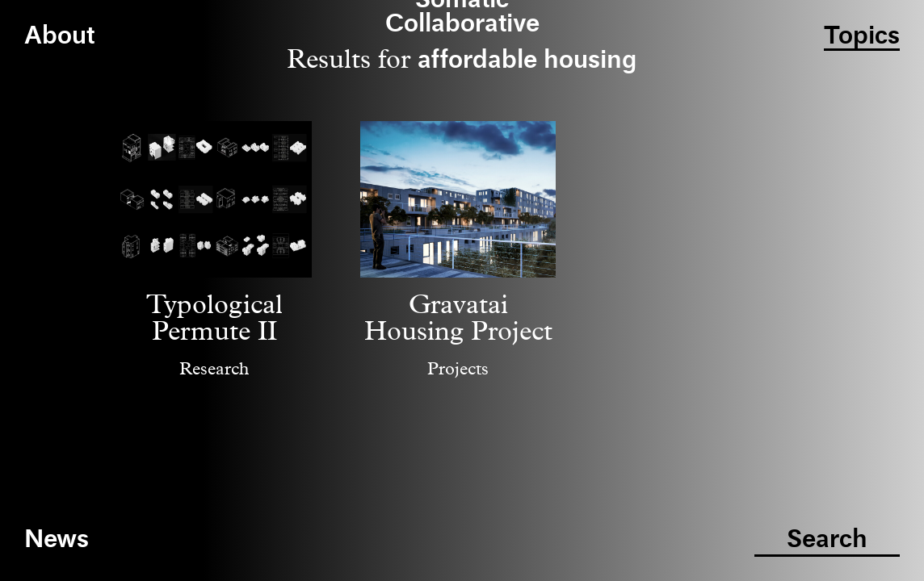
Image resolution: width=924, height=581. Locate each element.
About (59, 36)
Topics (862, 36)
